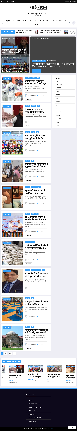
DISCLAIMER (31, 411)
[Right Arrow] (74, 32)
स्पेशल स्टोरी (47, 21)
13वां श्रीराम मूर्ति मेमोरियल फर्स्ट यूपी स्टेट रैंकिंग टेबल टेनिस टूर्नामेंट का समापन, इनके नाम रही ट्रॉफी (15, 70)
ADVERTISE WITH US (34, 404)
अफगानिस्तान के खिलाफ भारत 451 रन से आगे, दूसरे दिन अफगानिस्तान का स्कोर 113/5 (24, 32)
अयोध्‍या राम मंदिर (22, 47)
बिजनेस (26, 21)
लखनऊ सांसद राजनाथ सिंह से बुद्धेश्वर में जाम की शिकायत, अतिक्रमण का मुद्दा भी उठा (36, 165)
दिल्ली (58, 91)
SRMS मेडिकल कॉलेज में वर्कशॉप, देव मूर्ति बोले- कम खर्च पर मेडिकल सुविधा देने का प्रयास (36, 218)
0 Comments (42, 95)
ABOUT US (31, 400)
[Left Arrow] (71, 32)
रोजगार (33, 25)
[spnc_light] (74, 23)
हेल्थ (37, 21)
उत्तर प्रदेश (5, 47)
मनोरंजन (54, 21)
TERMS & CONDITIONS (34, 418)
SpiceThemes (50, 428)
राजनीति (21, 21)
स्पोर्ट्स (41, 21)
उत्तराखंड (59, 88)
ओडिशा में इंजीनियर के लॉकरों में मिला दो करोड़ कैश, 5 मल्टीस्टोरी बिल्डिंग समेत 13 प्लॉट (36, 246)
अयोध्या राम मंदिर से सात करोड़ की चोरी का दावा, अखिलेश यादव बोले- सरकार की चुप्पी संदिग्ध (54, 32)
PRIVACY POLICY (32, 414)
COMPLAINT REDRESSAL (35, 407)
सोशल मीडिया (61, 21)
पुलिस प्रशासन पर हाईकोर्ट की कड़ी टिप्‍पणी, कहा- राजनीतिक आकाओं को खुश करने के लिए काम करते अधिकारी (36, 331)
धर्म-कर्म (38, 25)
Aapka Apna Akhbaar (38, 13)
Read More (36, 71)
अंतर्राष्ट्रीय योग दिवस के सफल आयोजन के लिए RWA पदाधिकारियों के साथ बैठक (36, 303)
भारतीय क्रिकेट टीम (52, 60)
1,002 (10, 354)
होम (15, 47)
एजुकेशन (32, 21)
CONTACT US (31, 421)
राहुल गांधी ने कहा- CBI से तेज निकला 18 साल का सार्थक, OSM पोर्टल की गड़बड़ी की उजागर (35, 192)
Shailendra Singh (6, 38)
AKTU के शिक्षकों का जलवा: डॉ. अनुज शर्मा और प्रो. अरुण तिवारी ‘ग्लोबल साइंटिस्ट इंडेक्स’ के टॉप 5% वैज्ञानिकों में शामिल (36, 275)
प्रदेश (16, 21)
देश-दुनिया (10, 21)
